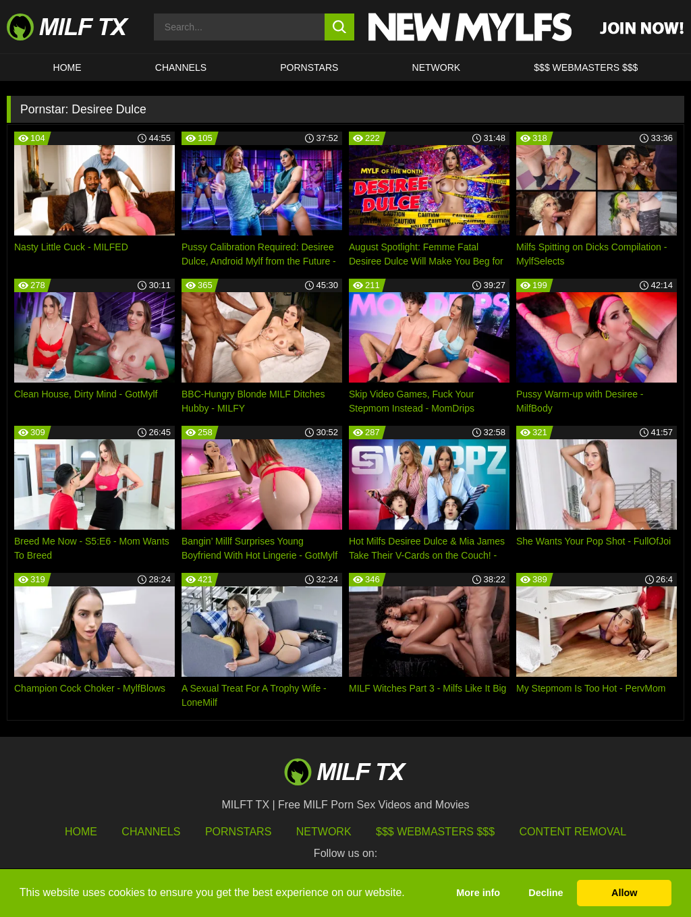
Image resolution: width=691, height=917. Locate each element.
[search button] (340, 26)
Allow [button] (624, 892)
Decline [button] (545, 892)
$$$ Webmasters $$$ (435, 831)
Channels (150, 831)
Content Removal (573, 831)
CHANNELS (180, 67)
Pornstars (309, 67)
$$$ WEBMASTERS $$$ (586, 67)
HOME (67, 67)
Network (436, 67)
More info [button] (478, 892)
